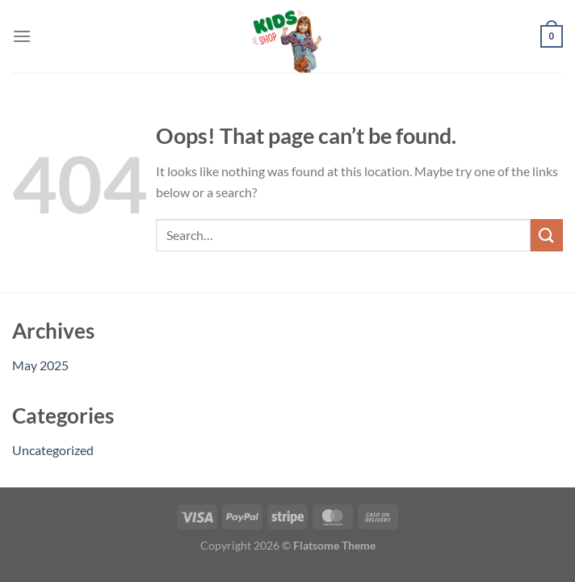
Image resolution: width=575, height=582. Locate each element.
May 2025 (40, 365)
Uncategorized (53, 450)
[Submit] (547, 235)
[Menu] (21, 36)
